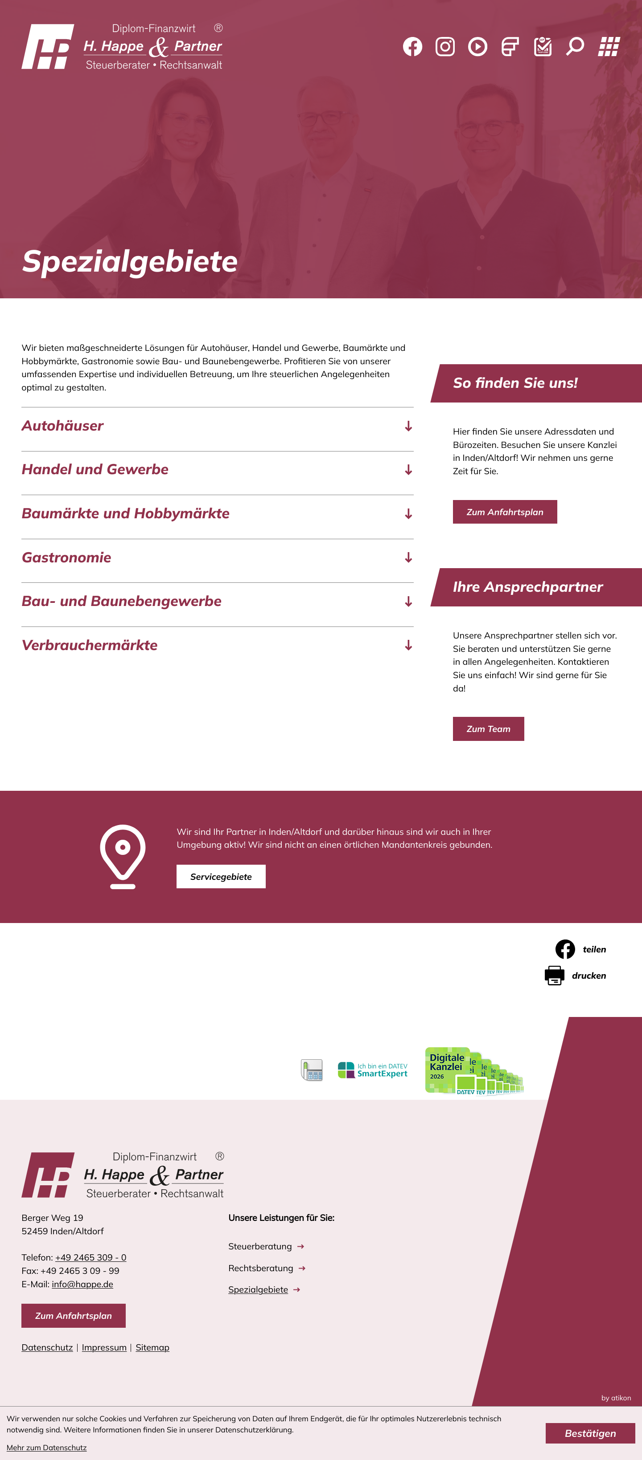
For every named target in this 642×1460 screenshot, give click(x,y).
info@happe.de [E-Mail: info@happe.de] (82, 1283)
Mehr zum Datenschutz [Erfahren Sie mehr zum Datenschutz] (47, 1447)
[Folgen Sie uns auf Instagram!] (445, 47)
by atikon (616, 1398)
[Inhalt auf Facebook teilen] (588, 949)
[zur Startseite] (122, 47)
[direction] (73, 1315)
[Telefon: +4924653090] (91, 1257)
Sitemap (152, 1347)
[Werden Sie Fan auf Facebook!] (412, 47)
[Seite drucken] (583, 975)
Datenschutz (47, 1347)
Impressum (104, 1347)
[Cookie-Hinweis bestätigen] (590, 1433)
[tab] (217, 425)
